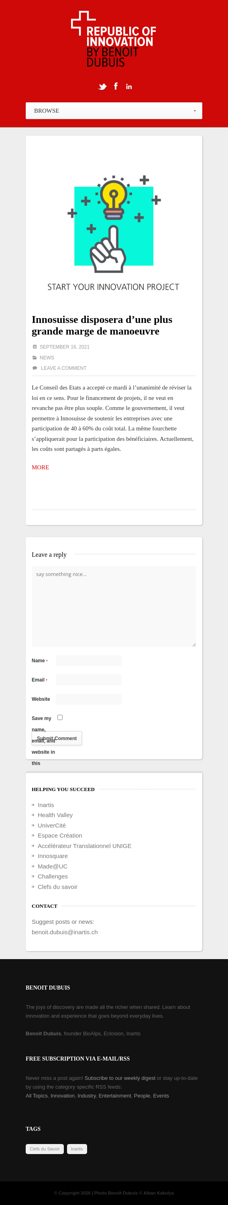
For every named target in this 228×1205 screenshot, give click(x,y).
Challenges (53, 876)
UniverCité (52, 825)
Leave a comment (63, 368)
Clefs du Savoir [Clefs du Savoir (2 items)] (45, 1148)
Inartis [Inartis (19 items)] (77, 1148)
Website (41, 699)
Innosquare (53, 855)
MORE (40, 467)
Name (40, 660)
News (47, 358)
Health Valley (55, 814)
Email (39, 680)
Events (161, 1096)
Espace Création (60, 835)
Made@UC (52, 866)
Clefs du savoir (57, 886)
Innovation (63, 1096)
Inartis (46, 804)
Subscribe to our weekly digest (120, 1078)
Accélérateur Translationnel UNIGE (84, 845)
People (142, 1096)
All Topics (37, 1096)
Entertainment (115, 1096)
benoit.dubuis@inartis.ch (65, 932)
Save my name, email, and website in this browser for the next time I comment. (43, 720)
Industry (86, 1096)
